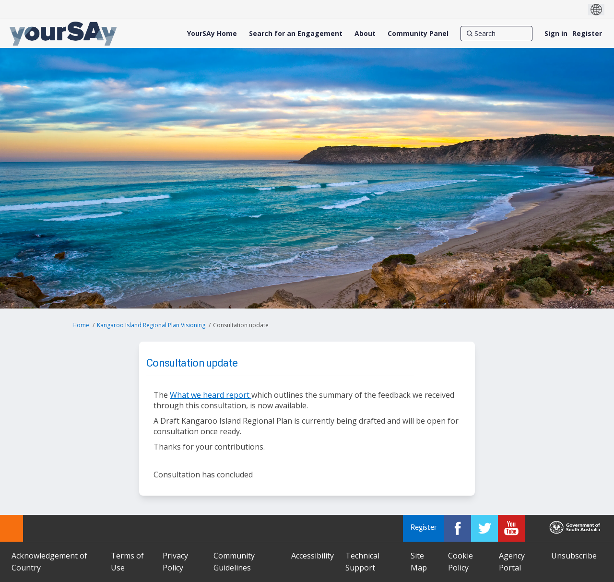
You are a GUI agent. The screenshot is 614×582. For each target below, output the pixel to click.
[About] (365, 34)
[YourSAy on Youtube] (511, 528)
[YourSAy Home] (212, 34)
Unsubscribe (574, 555)
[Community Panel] (418, 34)
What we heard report (210, 395)
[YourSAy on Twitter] (484, 528)
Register (587, 33)
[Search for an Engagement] (296, 34)
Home (80, 325)
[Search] (496, 33)
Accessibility (312, 555)
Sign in (555, 33)
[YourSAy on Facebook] (457, 528)
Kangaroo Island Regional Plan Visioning (151, 325)
